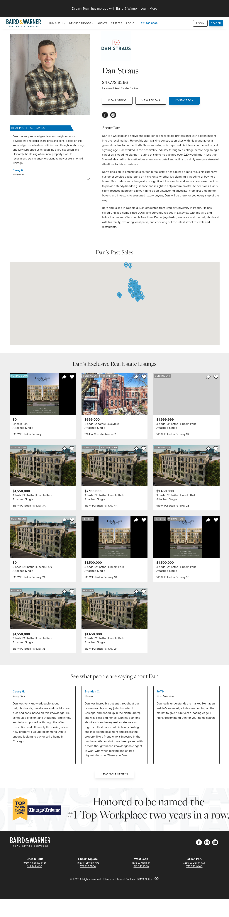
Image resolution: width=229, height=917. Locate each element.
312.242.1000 (34, 866)
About (130, 23)
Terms (120, 879)
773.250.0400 (194, 866)
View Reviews (151, 100)
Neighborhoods (80, 23)
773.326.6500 (88, 866)
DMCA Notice (144, 879)
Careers (116, 23)
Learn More (148, 8)
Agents (102, 23)
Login (200, 23)
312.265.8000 (149, 23)
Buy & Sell (56, 23)
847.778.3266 (115, 82)
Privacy (107, 879)
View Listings (117, 100)
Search (216, 23)
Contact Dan (184, 100)
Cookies (130, 879)
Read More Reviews (114, 774)
